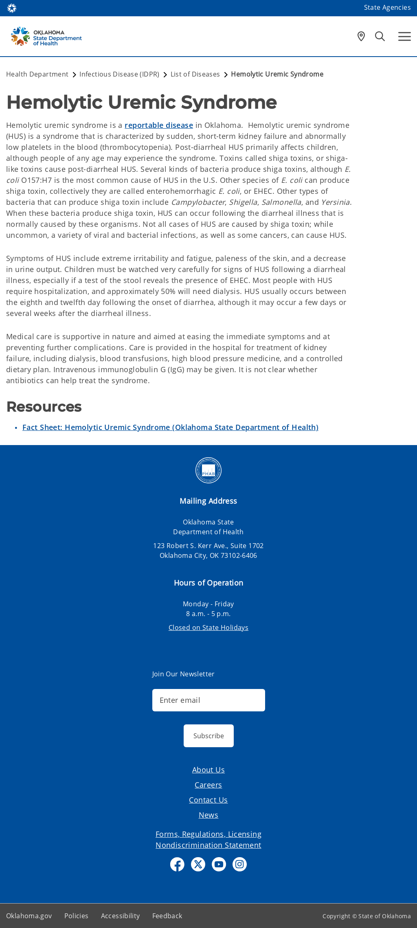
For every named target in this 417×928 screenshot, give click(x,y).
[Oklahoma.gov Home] (12, 7)
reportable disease (159, 125)
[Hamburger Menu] (404, 36)
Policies (76, 915)
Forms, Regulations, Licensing (208, 834)
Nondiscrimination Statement (208, 845)
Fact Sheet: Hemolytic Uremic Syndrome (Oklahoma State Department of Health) (170, 427)
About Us (208, 769)
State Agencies (387, 7)
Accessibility (120, 915)
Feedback (167, 915)
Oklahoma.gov (29, 915)
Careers (208, 785)
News (209, 815)
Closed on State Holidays (208, 627)
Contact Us (208, 800)
